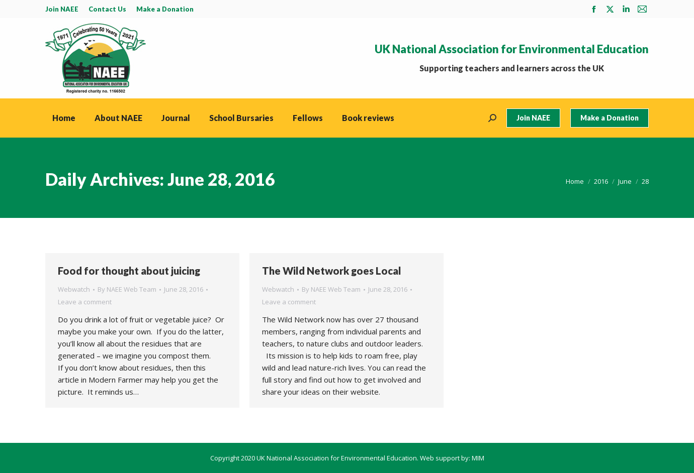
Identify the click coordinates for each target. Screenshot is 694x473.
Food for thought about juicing (129, 271)
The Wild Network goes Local (331, 271)
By (127, 289)
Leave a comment (85, 301)
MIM (478, 457)
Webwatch (74, 289)
